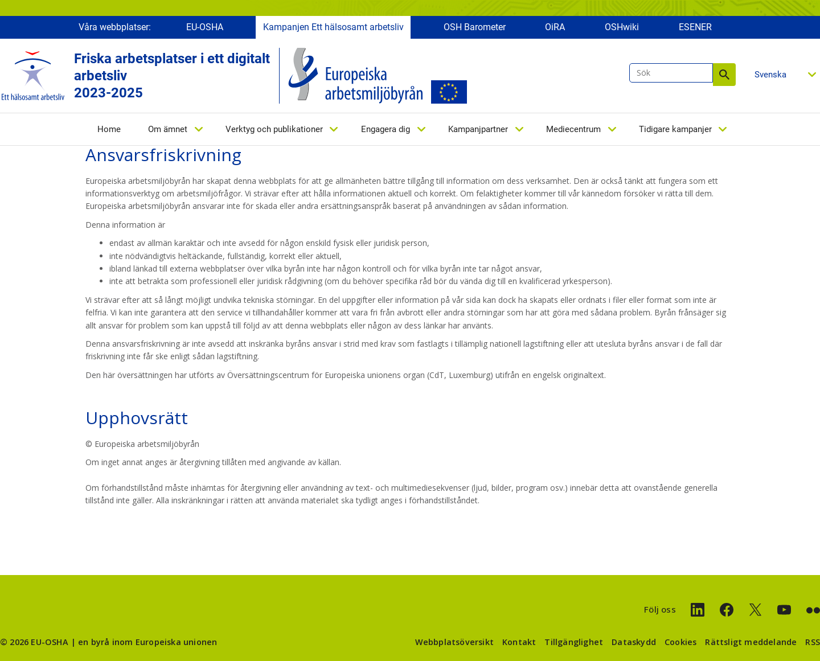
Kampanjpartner (478, 129)
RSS (812, 642)
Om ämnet (167, 129)
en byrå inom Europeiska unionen (147, 642)
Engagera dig (385, 129)
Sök (724, 74)
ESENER (695, 27)
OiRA (555, 27)
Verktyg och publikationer (274, 129)
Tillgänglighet (573, 642)
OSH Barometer (475, 27)
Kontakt (519, 642)
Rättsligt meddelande (751, 642)
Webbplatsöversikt (454, 642)
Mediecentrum (573, 129)
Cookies (680, 642)
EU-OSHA (204, 27)
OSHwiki (622, 27)
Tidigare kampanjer (675, 129)
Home (109, 129)
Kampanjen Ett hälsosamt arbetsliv (333, 27)
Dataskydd (634, 642)
